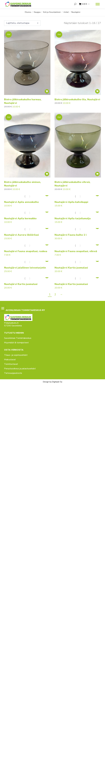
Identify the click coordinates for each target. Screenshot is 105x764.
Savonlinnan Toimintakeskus (17, 338)
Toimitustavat (11, 364)
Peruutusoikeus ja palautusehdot (20, 368)
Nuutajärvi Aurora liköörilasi (21, 234)
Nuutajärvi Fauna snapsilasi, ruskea (25, 251)
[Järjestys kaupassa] (22, 23)
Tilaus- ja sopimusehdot (15, 355)
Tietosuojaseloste (13, 373)
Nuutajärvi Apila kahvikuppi (71, 202)
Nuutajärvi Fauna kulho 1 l (71, 234)
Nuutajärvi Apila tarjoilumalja (73, 218)
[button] (47, 91)
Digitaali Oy (57, 381)
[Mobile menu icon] (97, 4)
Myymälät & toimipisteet (16, 342)
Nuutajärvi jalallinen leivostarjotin (25, 267)
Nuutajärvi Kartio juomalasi (71, 267)
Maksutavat (10, 359)
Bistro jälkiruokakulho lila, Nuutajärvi (77, 99)
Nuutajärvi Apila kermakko (20, 218)
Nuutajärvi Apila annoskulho (21, 202)
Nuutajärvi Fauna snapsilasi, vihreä (76, 251)
